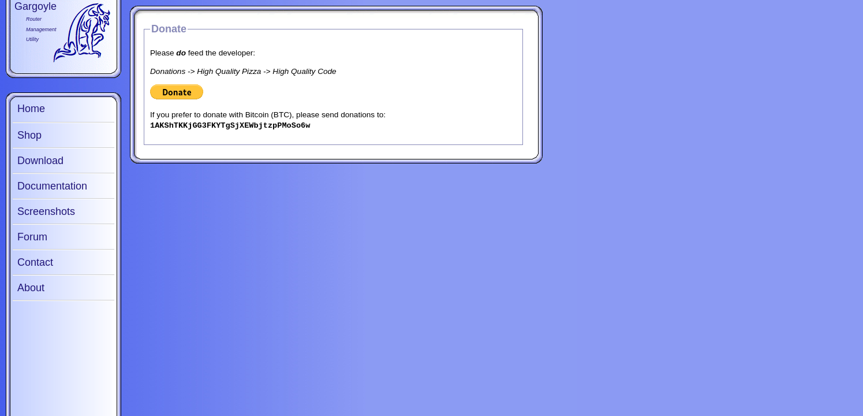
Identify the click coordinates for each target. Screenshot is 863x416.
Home (31, 108)
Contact (35, 262)
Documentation (52, 186)
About (30, 288)
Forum (32, 237)
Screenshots (46, 211)
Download (40, 160)
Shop (29, 135)
